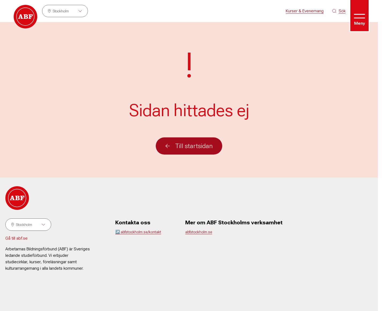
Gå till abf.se (16, 238)
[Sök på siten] (339, 11)
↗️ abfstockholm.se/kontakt (138, 232)
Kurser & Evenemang (305, 10)
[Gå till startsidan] (25, 16)
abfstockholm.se (198, 232)
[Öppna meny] (359, 15)
